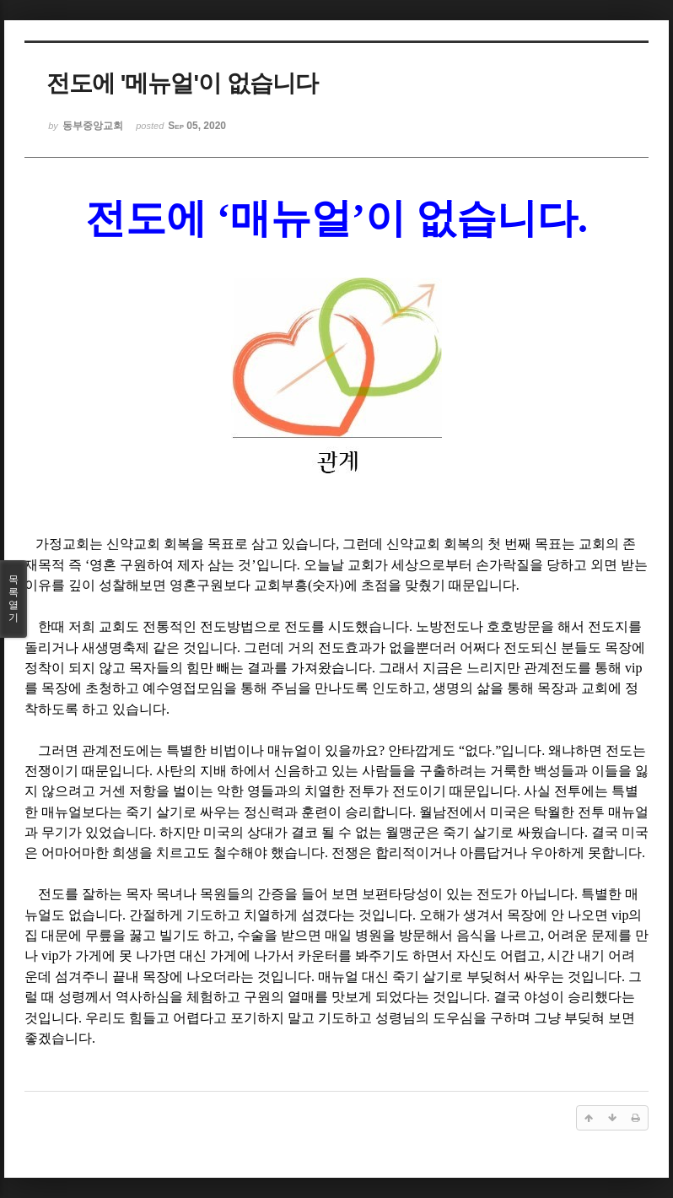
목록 (13, 599)
